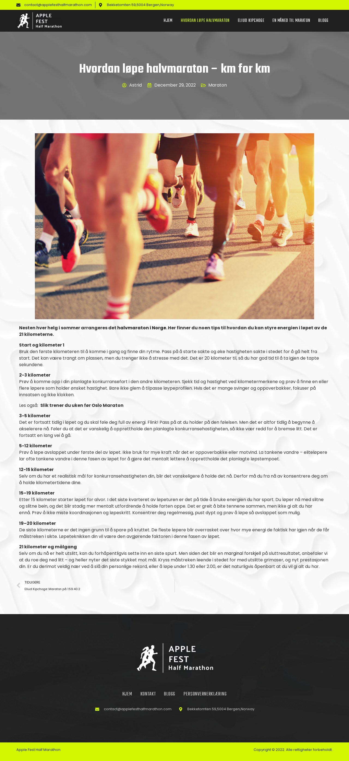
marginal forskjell (242, 553)
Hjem (168, 20)
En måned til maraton (291, 20)
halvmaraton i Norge (141, 328)
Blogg (323, 20)
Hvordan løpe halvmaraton (205, 20)
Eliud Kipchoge (251, 20)
